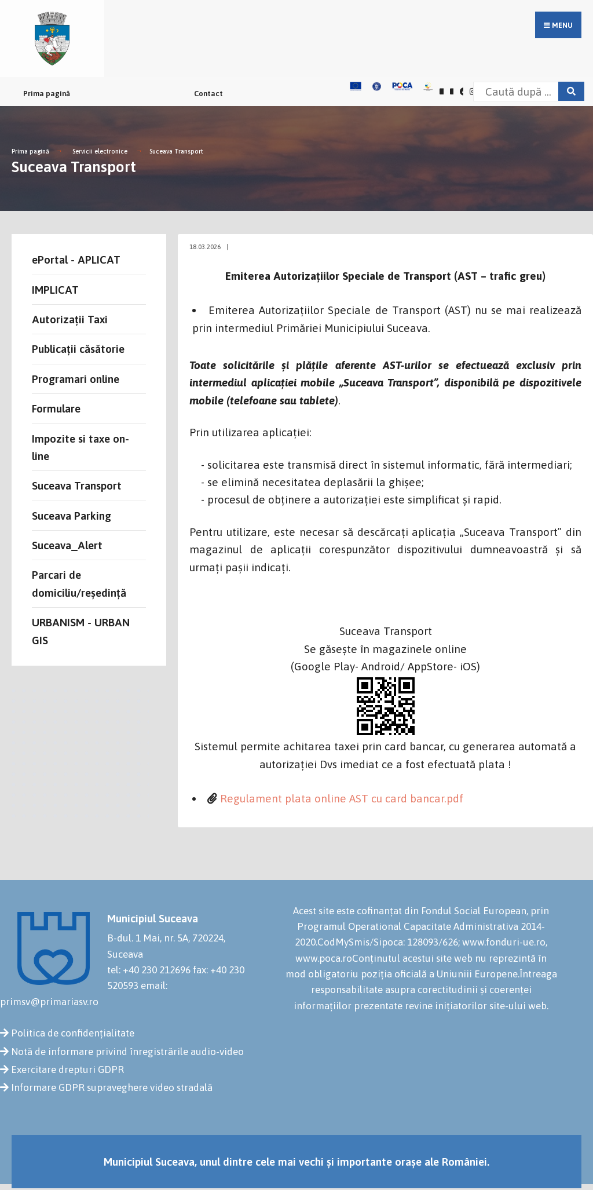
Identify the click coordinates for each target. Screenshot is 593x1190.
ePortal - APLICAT (76, 259)
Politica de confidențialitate (72, 1033)
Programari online (75, 379)
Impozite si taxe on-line (80, 447)
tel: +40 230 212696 (149, 970)
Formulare (56, 408)
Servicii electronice (99, 151)
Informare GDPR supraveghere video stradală (112, 1087)
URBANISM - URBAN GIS (81, 631)
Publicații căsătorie (78, 348)
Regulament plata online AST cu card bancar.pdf (341, 798)
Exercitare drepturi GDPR (67, 1069)
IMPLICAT (55, 289)
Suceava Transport (176, 151)
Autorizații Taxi (70, 319)
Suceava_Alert (67, 545)
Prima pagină (46, 93)
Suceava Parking (71, 515)
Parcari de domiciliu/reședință (79, 583)
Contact (208, 93)
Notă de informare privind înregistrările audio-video (127, 1051)
